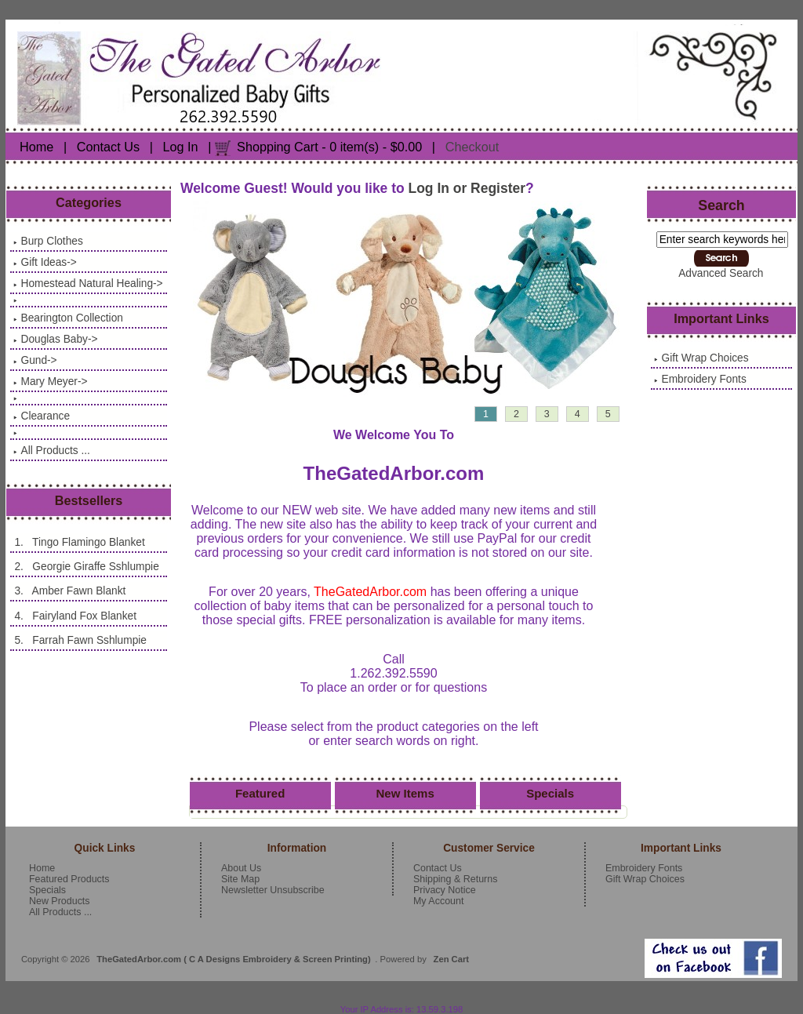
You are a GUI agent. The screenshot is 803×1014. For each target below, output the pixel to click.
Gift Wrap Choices (701, 358)
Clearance (41, 416)
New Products (59, 901)
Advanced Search (720, 273)
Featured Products (69, 879)
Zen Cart (452, 959)
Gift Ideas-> (44, 262)
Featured (260, 793)
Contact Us (108, 147)
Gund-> (34, 360)
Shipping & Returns (455, 879)
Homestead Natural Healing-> (87, 283)
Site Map (240, 879)
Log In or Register (467, 188)
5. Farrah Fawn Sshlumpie (80, 640)
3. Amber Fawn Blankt (69, 591)
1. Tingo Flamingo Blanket (78, 542)
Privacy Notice (444, 890)
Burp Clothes (47, 241)
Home (36, 147)
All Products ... (51, 450)
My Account (438, 901)
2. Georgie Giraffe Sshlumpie (85, 566)
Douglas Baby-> (55, 339)
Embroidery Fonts (700, 379)
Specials (550, 793)
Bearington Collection (67, 318)
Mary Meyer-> (50, 381)
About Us (241, 868)
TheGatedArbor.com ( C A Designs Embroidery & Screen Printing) (233, 959)
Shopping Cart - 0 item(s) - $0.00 (329, 147)
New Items (405, 793)
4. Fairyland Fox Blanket (74, 616)
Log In (180, 147)
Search (721, 205)
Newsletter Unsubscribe (273, 890)
